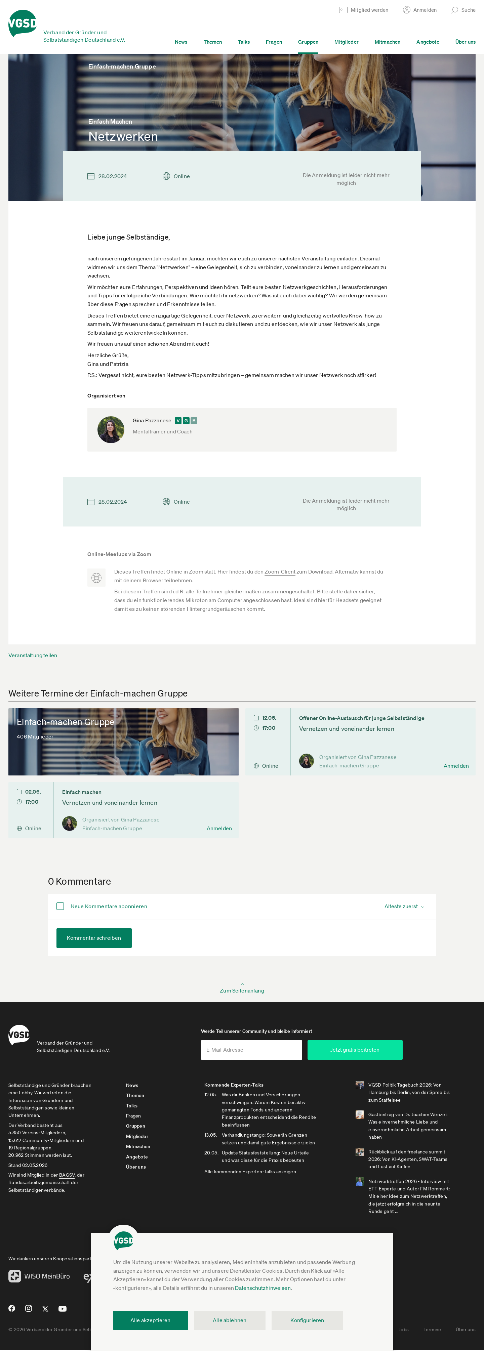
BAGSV (67, 1176)
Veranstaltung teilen (32, 655)
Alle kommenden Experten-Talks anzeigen (252, 1172)
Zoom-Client (280, 571)
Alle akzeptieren (150, 1320)
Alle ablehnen (229, 1320)
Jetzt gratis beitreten (368, 1050)
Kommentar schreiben (94, 937)
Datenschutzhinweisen (262, 1287)
